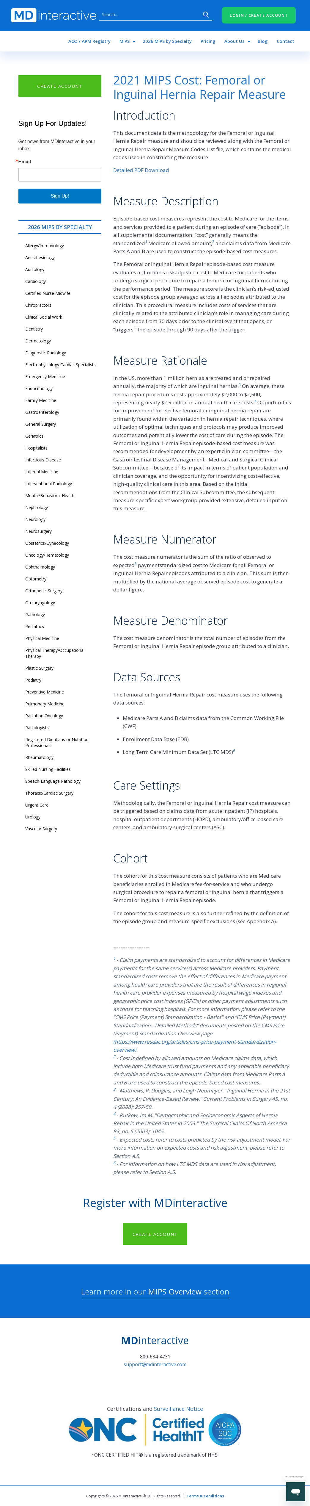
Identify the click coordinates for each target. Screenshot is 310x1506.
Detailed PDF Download (141, 170)
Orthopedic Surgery (43, 591)
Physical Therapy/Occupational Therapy (54, 653)
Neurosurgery (38, 531)
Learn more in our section (155, 1291)
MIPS (124, 41)
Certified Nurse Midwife (47, 293)
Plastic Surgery (39, 668)
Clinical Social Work (43, 317)
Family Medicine (40, 400)
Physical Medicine (42, 638)
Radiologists (37, 727)
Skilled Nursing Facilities (48, 769)
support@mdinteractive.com (155, 1364)
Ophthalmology (40, 567)
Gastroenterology (42, 412)
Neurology (35, 519)
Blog (263, 41)
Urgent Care (36, 805)
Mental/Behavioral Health (49, 495)
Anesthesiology (40, 257)
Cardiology (35, 281)
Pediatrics (34, 626)
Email (24, 161)
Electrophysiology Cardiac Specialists (60, 364)
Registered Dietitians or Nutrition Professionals (57, 742)
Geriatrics (34, 436)
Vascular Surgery (41, 829)
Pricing (208, 41)
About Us (234, 41)
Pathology (35, 614)
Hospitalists (36, 448)
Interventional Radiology (48, 483)
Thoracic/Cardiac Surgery (49, 793)
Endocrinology (39, 388)
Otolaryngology (40, 602)
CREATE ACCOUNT (59, 86)
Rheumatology (39, 757)
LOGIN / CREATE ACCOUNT (259, 15)
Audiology (34, 269)
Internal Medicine (41, 472)
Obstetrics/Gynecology (47, 543)
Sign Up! (60, 195)
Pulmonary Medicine (44, 704)
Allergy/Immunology (44, 245)
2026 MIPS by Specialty (167, 41)
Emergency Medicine (45, 376)
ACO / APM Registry (89, 41)
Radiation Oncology (44, 715)
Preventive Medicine (44, 692)
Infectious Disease (43, 460)
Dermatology (38, 341)
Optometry (35, 579)
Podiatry (33, 680)
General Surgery (40, 424)
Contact (285, 41)
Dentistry (34, 329)
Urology (32, 817)
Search (206, 15)
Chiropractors (38, 305)
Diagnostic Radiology (45, 353)
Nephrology (36, 507)
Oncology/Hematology (47, 555)
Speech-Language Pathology (53, 781)
